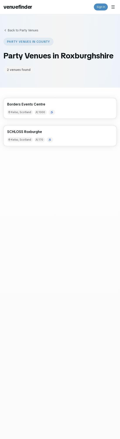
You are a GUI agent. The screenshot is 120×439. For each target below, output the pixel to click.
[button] (60, 108)
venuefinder (17, 6)
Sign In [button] (101, 7)
